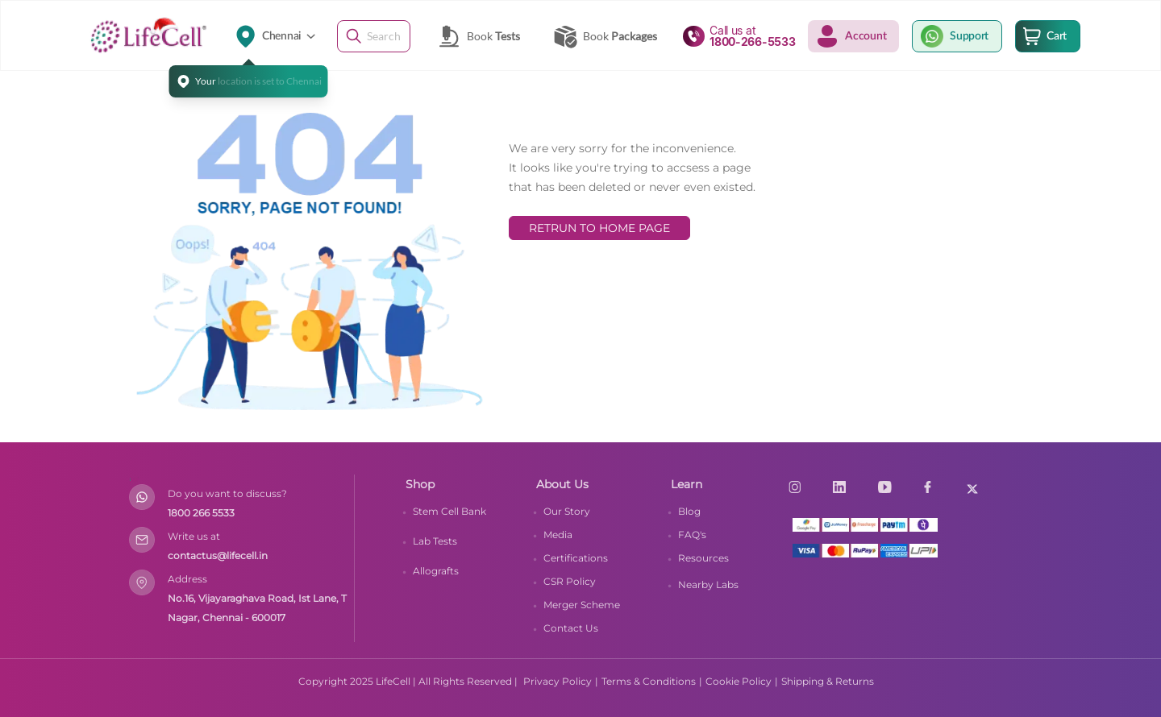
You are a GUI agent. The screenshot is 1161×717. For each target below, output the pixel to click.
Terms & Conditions (648, 681)
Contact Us (570, 628)
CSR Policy (569, 581)
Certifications (575, 558)
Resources (703, 558)
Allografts (436, 571)
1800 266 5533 (201, 513)
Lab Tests (435, 541)
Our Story (566, 511)
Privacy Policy (557, 681)
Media (557, 534)
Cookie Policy (738, 681)
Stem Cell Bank (449, 511)
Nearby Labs (708, 584)
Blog (689, 511)
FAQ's (692, 534)
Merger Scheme (581, 605)
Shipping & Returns (827, 681)
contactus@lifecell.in (218, 555)
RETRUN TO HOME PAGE (599, 228)
